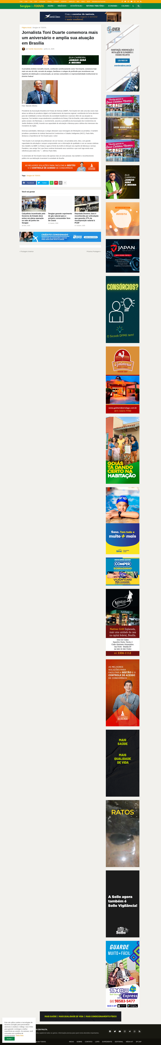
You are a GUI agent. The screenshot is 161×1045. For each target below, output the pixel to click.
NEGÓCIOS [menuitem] (62, 6)
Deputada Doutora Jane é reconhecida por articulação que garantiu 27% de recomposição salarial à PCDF (86, 218)
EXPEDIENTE (107, 1042)
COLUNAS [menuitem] (125, 6)
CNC (26, 1)
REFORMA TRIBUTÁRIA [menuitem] (95, 6)
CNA (21, 1)
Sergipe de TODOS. (40, 27)
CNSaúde (42, 1)
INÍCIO (71, 1042)
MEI (78, 1)
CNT (35, 1)
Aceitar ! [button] (9, 1039)
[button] (133, 6)
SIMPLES (72, 1)
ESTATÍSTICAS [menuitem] (76, 6)
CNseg (49, 1)
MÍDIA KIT (129, 1042)
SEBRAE (64, 1)
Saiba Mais (19, 1035)
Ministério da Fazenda (98, 1)
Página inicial (26, 27)
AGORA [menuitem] (50, 6)
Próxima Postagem (93, 251)
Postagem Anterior (27, 251)
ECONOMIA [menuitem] (112, 6)
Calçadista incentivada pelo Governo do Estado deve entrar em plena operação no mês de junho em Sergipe (33, 218)
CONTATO (88, 1042)
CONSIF (56, 1)
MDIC (83, 1)
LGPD (97, 1042)
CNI (31, 1)
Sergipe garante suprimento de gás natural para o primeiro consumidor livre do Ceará (60, 217)
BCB (88, 1)
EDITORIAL (119, 1042)
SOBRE (79, 1042)
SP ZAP (138, 1042)
